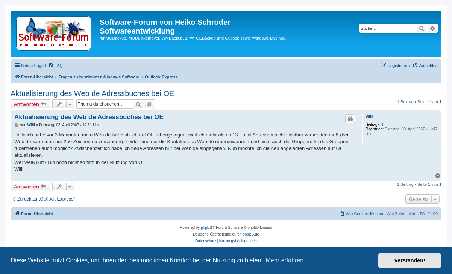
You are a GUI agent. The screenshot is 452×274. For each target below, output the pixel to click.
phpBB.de (251, 234)
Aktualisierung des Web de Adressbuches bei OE (92, 93)
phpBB (206, 227)
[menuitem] (55, 65)
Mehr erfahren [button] (285, 260)
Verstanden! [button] (409, 260)
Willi (369, 116)
